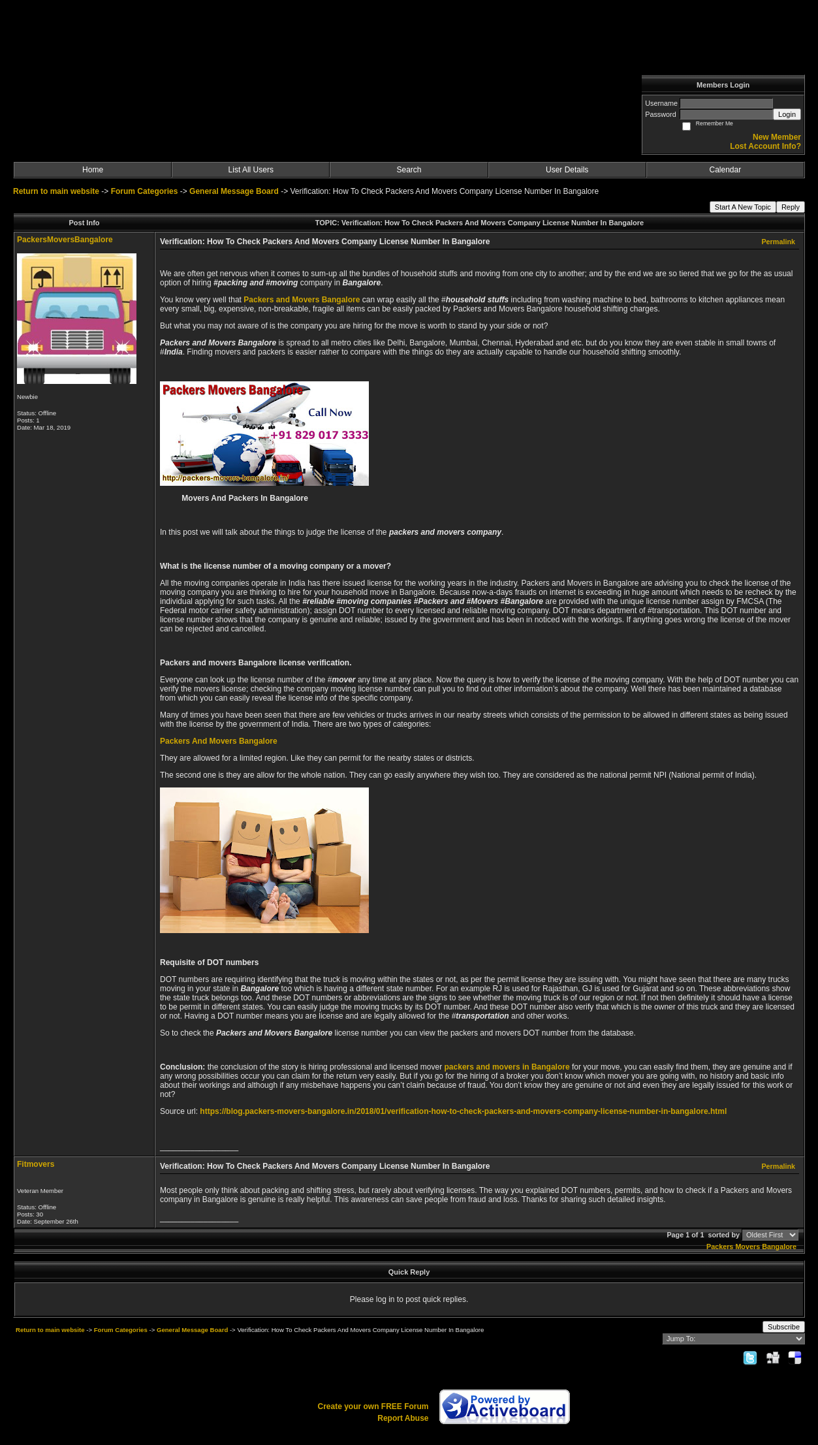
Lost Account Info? (765, 146)
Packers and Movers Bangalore (302, 299)
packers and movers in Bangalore (507, 1067)
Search (408, 169)
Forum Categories (144, 191)
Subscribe (784, 1327)
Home (92, 169)
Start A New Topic (743, 207)
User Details (567, 169)
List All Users (251, 169)
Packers (719, 1246)
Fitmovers (35, 1164)
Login (787, 114)
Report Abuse (402, 1418)
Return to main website (57, 191)
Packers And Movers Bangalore (218, 741)
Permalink (778, 242)
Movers (747, 1246)
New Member (777, 137)
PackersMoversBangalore (65, 239)
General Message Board (234, 191)
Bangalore (779, 1246)
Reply (790, 207)
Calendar (726, 169)
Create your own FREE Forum (372, 1406)
